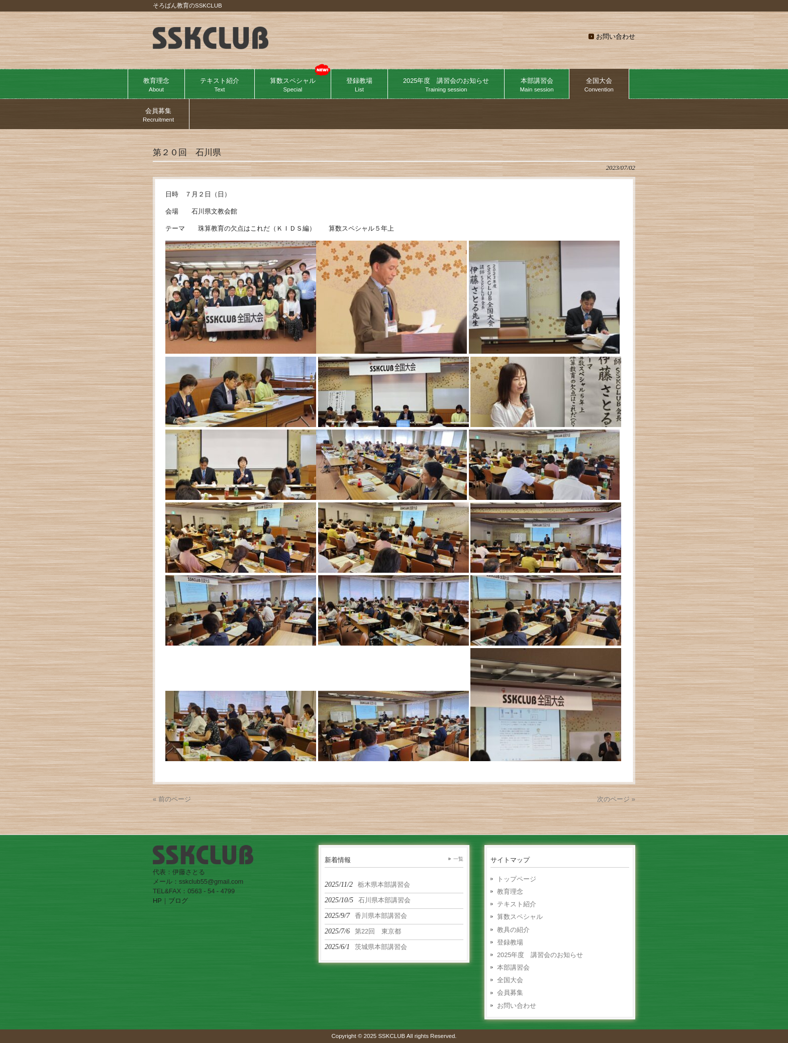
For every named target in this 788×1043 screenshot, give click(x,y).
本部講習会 (513, 967)
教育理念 (510, 891)
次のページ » (616, 799)
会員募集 (510, 992)
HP (157, 900)
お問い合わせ (615, 36)
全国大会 (510, 980)
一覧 (458, 859)
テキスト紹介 (516, 904)
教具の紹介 (513, 929)
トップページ (516, 879)
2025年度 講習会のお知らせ (540, 955)
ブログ (178, 900)
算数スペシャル (520, 916)
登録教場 (510, 942)
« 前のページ (172, 799)
